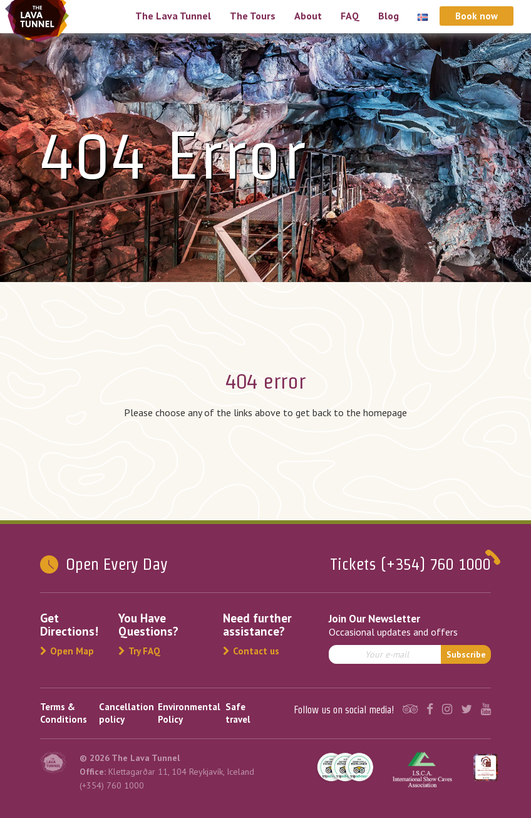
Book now (476, 16)
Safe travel (237, 713)
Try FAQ (139, 651)
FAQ (350, 15)
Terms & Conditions (63, 713)
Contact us (251, 651)
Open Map (67, 651)
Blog (388, 15)
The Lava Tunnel (173, 15)
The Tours (253, 15)
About (308, 15)
